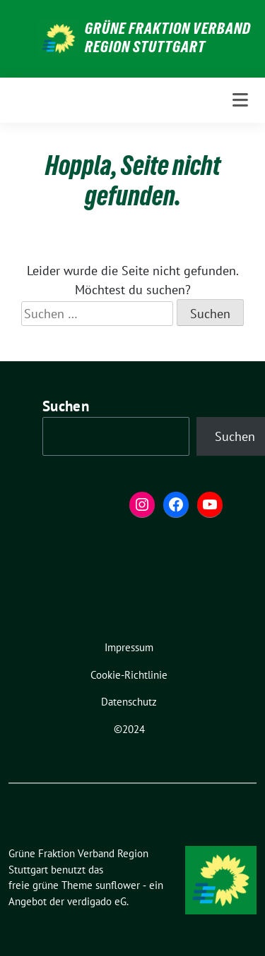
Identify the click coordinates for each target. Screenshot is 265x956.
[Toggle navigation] (240, 100)
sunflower (117, 885)
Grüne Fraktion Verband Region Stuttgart (168, 37)
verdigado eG (96, 901)
